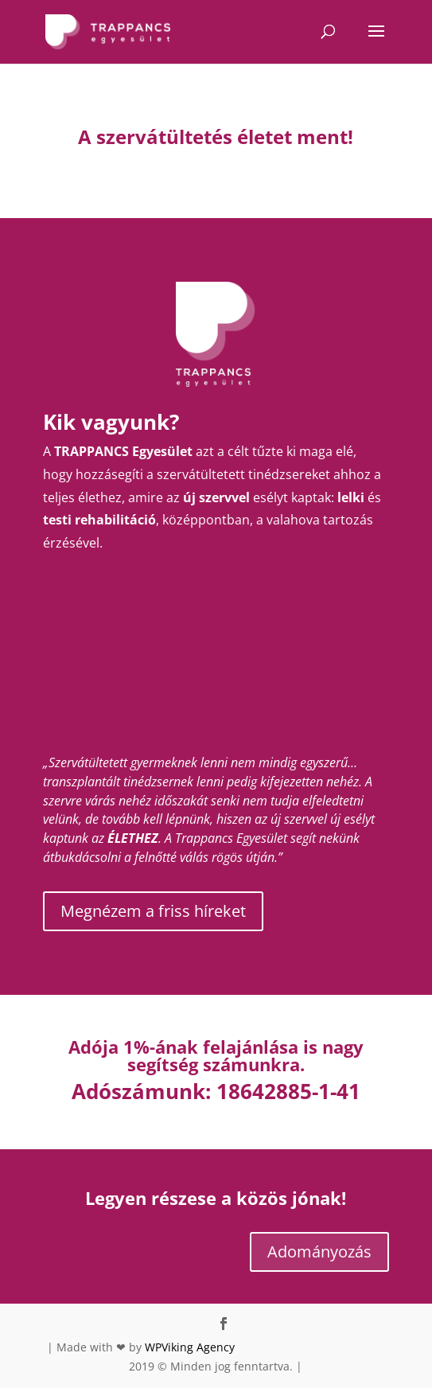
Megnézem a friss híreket (153, 911)
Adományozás (319, 1251)
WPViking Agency (190, 1347)
